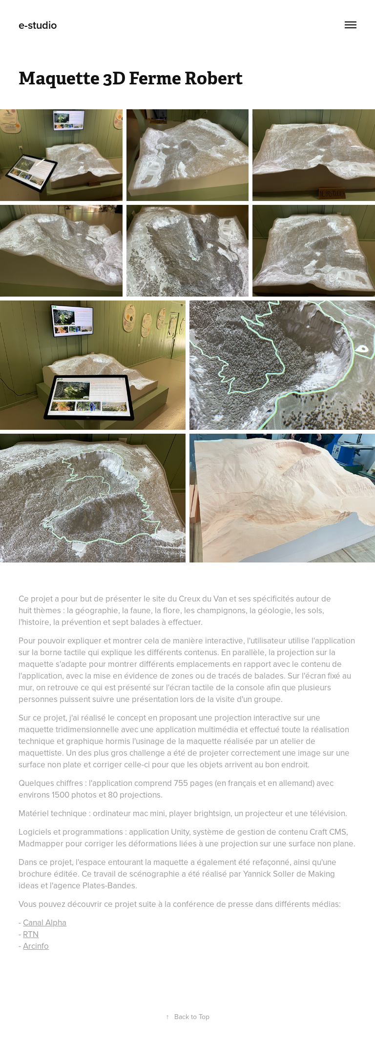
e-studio (38, 25)
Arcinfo (36, 946)
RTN (31, 934)
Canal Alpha (44, 922)
